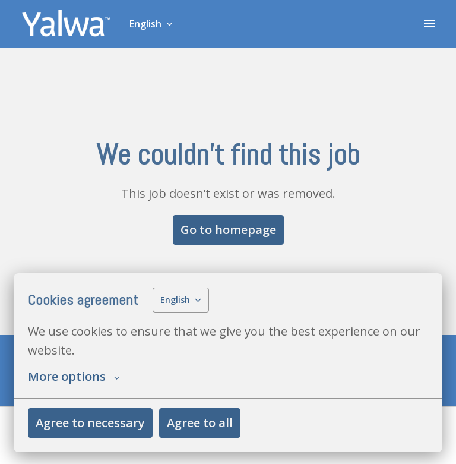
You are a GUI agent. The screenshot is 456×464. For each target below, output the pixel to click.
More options (73, 377)
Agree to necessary (90, 423)
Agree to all (200, 423)
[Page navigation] (429, 24)
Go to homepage (228, 230)
